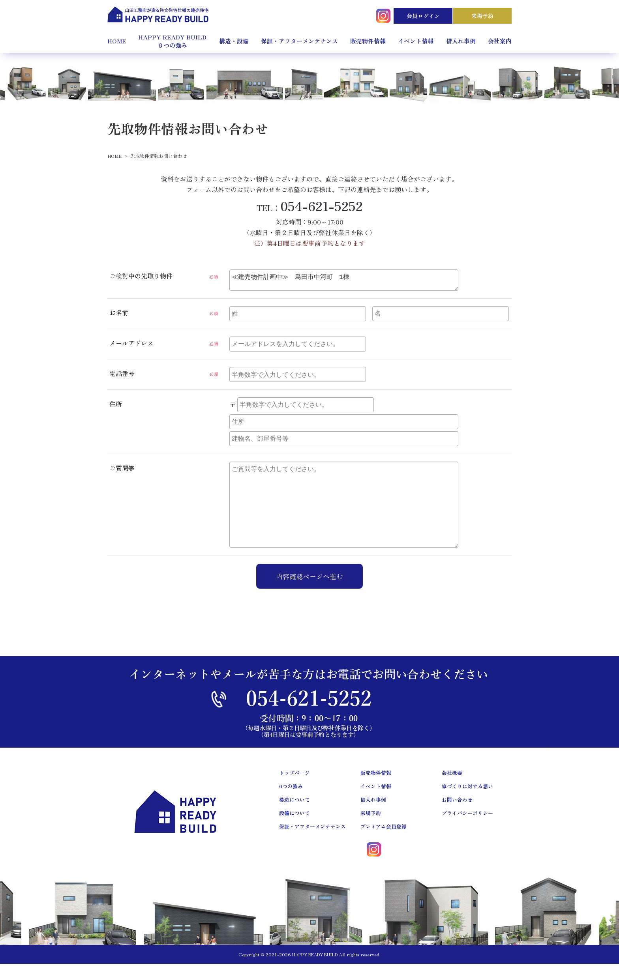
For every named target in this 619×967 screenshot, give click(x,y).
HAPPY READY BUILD (315, 957)
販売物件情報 (368, 41)
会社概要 (452, 776)
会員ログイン (423, 16)
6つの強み (291, 789)
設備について (294, 816)
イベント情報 (415, 41)
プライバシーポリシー (467, 816)
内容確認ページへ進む (309, 579)
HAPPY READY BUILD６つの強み (172, 41)
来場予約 (482, 16)
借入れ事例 (461, 41)
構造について (294, 802)
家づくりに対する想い (467, 789)
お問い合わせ (457, 802)
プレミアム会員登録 (383, 829)
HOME (116, 41)
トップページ (294, 776)
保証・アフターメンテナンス (299, 41)
